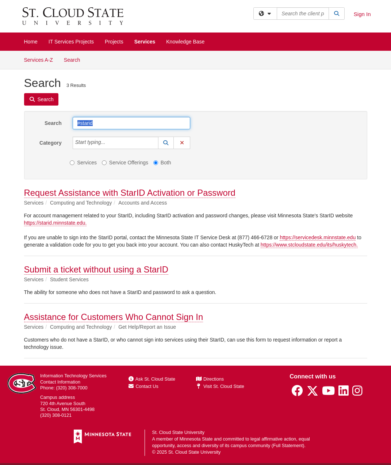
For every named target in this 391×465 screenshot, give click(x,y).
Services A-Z (38, 60)
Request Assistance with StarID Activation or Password (129, 193)
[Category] (109, 143)
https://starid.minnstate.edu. (55, 223)
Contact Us (143, 386)
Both (162, 162)
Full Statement (288, 445)
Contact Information (60, 382)
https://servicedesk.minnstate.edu (318, 237)
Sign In (362, 14)
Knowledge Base (185, 42)
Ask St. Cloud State (152, 379)
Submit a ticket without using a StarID (96, 269)
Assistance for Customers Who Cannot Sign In (113, 317)
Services (145, 42)
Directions (210, 379)
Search (74, 59)
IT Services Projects (71, 42)
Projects (114, 42)
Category (50, 143)
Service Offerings (125, 162)
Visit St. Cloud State (220, 386)
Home (31, 42)
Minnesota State (195, 439)
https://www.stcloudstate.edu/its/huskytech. (309, 245)
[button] (166, 143)
